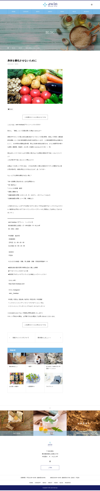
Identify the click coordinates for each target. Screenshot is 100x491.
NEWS (62, 11)
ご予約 (50, 468)
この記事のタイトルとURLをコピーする (35, 117)
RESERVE (86, 11)
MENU (38, 11)
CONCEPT (25, 11)
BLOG (74, 11)
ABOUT (50, 11)
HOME (13, 11)
